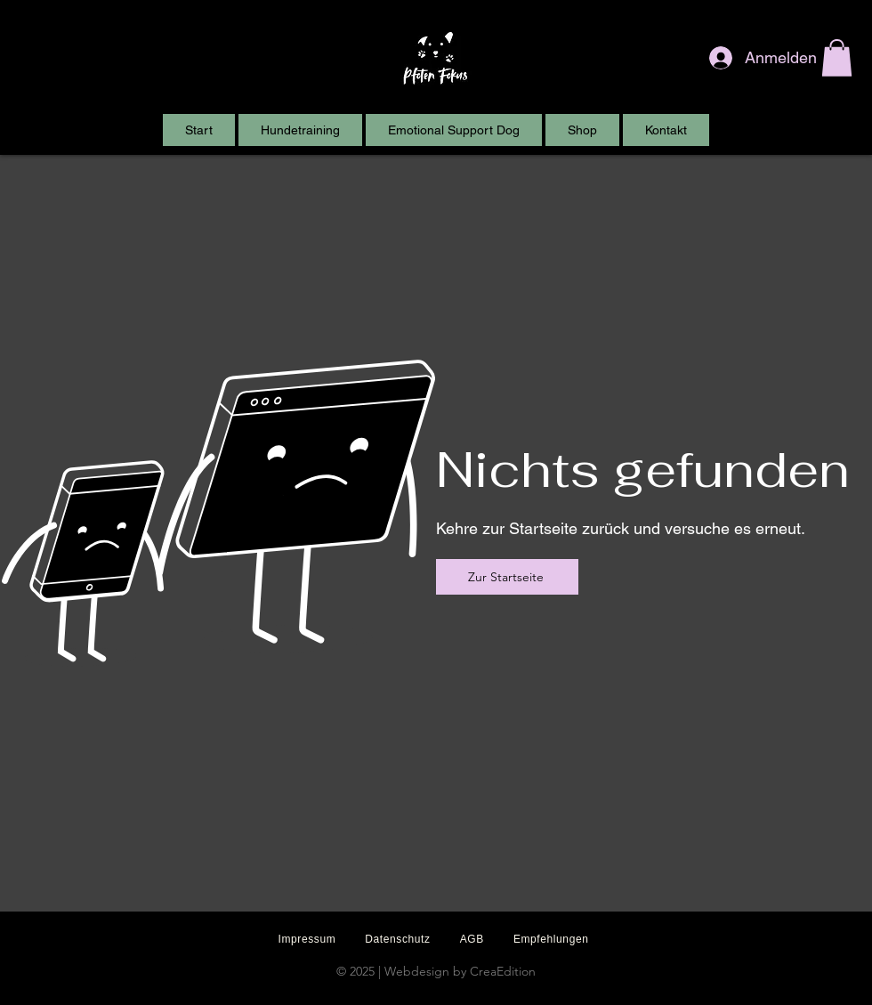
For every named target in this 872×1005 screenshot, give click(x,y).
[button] (836, 58)
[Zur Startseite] (507, 577)
